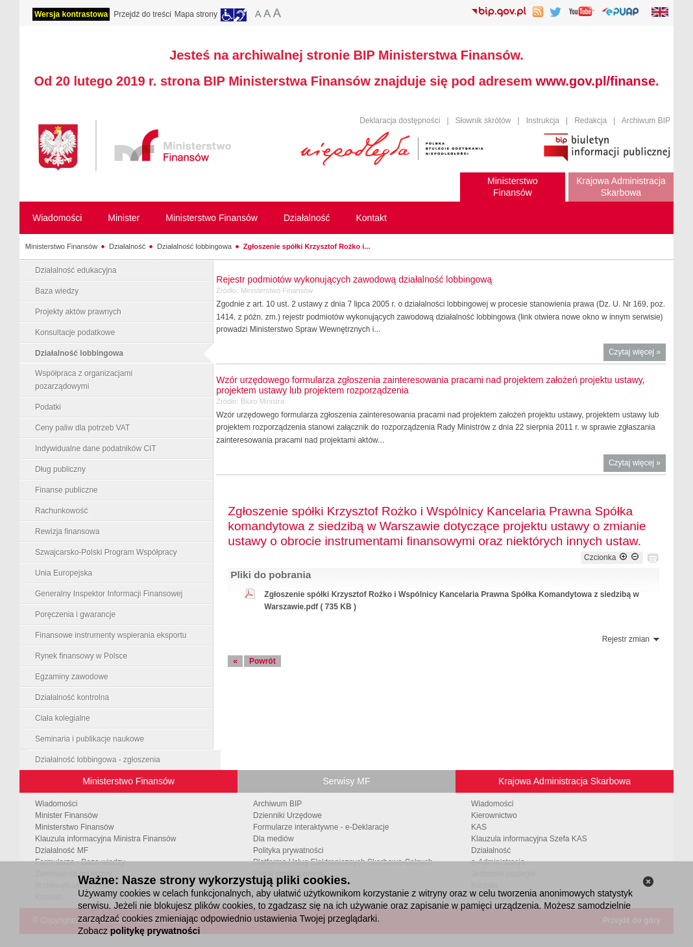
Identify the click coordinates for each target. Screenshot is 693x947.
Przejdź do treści (142, 14)
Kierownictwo (494, 815)
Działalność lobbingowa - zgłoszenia (97, 759)
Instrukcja (542, 120)
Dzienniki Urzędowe (287, 815)
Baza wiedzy (57, 291)
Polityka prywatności (288, 850)
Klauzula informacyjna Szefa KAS (529, 838)
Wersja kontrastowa (71, 14)
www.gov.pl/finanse (595, 81)
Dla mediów (273, 838)
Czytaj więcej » (637, 353)
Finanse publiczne (66, 490)
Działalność (127, 246)
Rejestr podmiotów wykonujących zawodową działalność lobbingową (354, 279)
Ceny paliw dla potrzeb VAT (82, 427)
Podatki (48, 407)
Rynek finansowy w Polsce (81, 656)
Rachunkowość (61, 510)
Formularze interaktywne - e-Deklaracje (321, 827)
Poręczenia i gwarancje (75, 614)
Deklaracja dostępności (399, 120)
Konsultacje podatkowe (75, 332)
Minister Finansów (66, 815)
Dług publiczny (60, 469)
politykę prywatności (155, 931)
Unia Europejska (63, 573)
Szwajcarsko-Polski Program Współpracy (106, 552)
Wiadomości (56, 803)
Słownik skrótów (483, 120)
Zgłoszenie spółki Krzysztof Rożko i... (307, 246)
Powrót (262, 661)
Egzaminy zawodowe (71, 676)
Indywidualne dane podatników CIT (95, 448)
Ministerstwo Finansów (61, 246)
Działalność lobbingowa (194, 246)
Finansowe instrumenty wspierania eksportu (110, 635)
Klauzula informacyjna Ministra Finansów (105, 838)
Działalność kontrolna (72, 697)
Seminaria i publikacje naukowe (89, 738)
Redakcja (590, 120)
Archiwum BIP (646, 120)
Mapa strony (196, 14)
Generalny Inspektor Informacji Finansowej (108, 593)
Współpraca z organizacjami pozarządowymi (83, 380)
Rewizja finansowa (67, 531)
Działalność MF (61, 850)
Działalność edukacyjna (75, 270)
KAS (479, 827)
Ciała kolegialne (62, 718)
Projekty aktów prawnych (78, 311)
